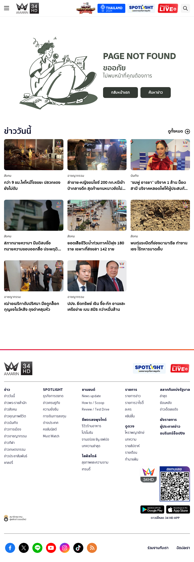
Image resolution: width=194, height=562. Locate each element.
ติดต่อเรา (183, 548)
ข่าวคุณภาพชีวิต (15, 416)
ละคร (128, 409)
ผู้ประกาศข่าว (170, 426)
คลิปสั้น (130, 416)
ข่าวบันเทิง (11, 422)
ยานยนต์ (88, 389)
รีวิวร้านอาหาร (91, 426)
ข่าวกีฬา (9, 442)
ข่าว (7, 389)
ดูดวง (129, 426)
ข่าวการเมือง (12, 429)
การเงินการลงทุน (54, 416)
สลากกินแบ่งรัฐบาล (175, 389)
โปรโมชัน (87, 432)
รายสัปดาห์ (132, 446)
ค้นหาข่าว (156, 92)
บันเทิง (135, 175)
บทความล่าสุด (91, 446)
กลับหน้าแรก (120, 92)
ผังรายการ (168, 419)
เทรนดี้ (86, 469)
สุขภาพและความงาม (95, 462)
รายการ (131, 389)
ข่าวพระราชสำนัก (15, 402)
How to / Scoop (93, 402)
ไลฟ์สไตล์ (89, 456)
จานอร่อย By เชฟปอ (95, 439)
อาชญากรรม (75, 175)
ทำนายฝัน (131, 459)
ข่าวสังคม (10, 409)
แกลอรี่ (8, 462)
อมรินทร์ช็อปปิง (172, 433)
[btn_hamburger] (7, 8)
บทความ (130, 439)
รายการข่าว (133, 396)
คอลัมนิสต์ (50, 429)
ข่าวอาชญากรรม (15, 436)
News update (91, 396)
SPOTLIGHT (53, 389)
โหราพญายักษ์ (134, 432)
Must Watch (51, 436)
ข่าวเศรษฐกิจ (51, 402)
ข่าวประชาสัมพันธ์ (15, 456)
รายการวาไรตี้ (134, 402)
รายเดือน (131, 452)
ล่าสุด (163, 396)
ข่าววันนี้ (9, 396)
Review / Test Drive (95, 409)
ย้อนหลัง (166, 402)
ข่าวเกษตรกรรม (15, 449)
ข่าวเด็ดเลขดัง (169, 409)
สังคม (7, 175)
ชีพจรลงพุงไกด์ (94, 419)
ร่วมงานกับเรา (158, 548)
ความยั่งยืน (50, 409)
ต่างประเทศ (50, 422)
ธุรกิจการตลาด (53, 396)
